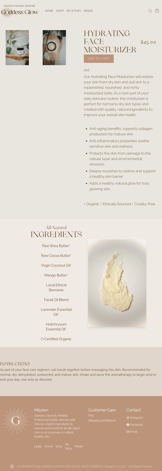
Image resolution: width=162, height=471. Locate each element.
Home (49, 10)
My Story (74, 10)
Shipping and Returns (102, 420)
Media (88, 10)
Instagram (134, 417)
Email (131, 431)
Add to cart (99, 58)
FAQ (91, 415)
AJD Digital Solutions (140, 466)
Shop (60, 10)
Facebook (134, 424)
